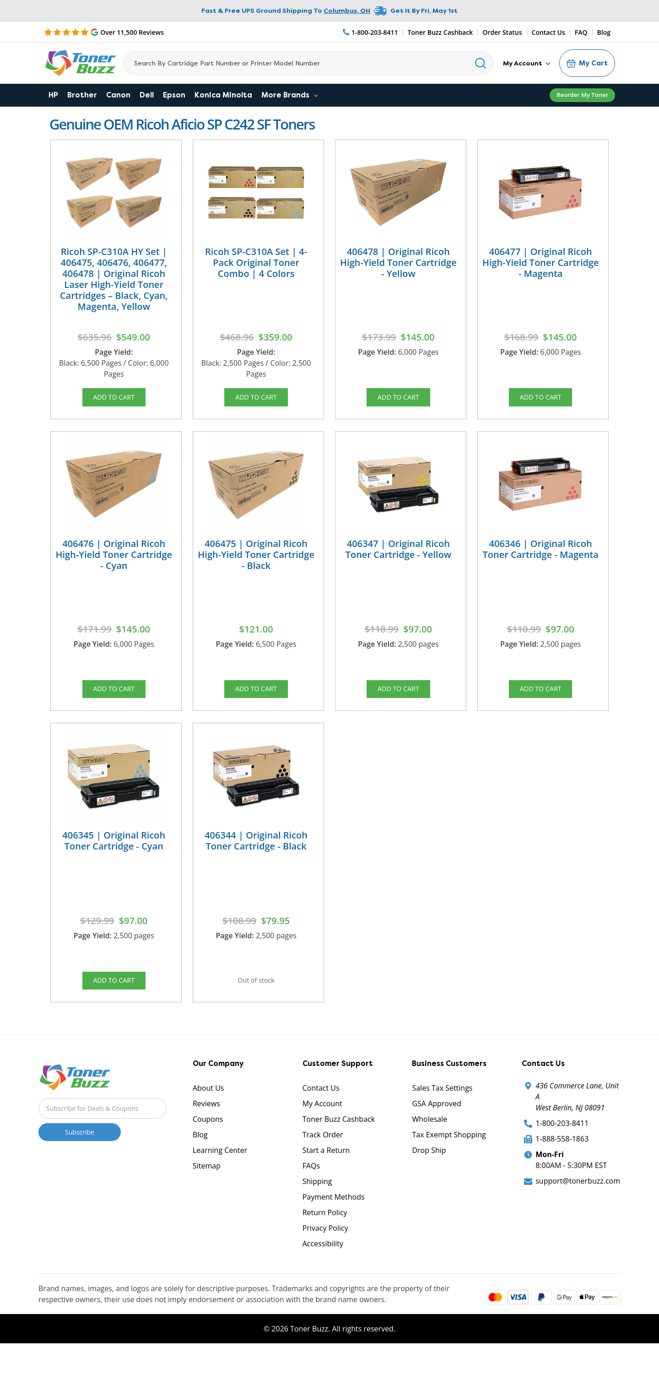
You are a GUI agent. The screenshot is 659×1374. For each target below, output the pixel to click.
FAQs (311, 1189)
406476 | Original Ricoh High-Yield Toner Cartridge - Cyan (113, 562)
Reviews (206, 1126)
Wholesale (429, 1142)
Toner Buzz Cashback (440, 32)
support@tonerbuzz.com (577, 1204)
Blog (603, 32)
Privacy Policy (325, 1251)
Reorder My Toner (582, 95)
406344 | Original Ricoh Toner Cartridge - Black (256, 855)
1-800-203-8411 (562, 1146)
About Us (208, 1111)
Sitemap (207, 1189)
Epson (174, 95)
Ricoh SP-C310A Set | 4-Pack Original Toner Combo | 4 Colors (256, 262)
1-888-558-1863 (562, 1162)
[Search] (308, 63)
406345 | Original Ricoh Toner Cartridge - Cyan (113, 855)
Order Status (502, 32)
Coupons (208, 1142)
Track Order (322, 1157)
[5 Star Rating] (104, 32)
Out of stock (256, 998)
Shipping (317, 1204)
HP (53, 95)
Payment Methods (333, 1220)
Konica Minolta (223, 95)
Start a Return (326, 1173)
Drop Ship (429, 1173)
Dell (147, 95)
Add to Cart (114, 400)
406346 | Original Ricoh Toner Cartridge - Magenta (541, 556)
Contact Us (548, 32)
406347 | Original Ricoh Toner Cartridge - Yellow (399, 556)
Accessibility (322, 1266)
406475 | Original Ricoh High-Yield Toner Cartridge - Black (256, 562)
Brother (82, 95)
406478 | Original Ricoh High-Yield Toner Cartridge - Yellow (398, 262)
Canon (118, 95)
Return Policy (324, 1235)
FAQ (581, 32)
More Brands (289, 95)
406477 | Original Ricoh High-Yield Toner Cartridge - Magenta (540, 262)
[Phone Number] (370, 32)
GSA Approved (436, 1126)
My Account (526, 63)
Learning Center (220, 1173)
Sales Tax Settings (442, 1111)
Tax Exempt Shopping (449, 1157)
